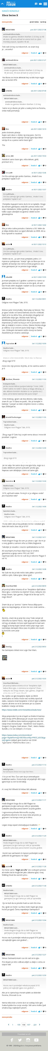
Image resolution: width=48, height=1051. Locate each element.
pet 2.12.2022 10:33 (39, 679)
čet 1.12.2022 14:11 (39, 537)
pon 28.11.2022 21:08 (38, 30)
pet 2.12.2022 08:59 (39, 586)
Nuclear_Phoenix (12, 379)
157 (28, 1024)
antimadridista (12, 60)
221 (35, 1024)
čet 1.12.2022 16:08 (39, 569)
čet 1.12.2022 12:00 (39, 448)
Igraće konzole (10, 11)
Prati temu (34, 22)
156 (23, 1024)
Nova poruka (7, 22)
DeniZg (9, 647)
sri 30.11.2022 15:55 (39, 277)
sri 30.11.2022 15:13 (39, 244)
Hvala (34, 53)
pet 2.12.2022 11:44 (39, 886)
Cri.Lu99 (9, 173)
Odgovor (25, 53)
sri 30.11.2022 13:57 (39, 190)
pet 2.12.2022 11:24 (39, 836)
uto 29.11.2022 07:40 (38, 91)
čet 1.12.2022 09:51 (39, 299)
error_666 (9, 156)
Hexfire (9, 190)
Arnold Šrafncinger (13, 417)
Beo (7, 129)
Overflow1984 (11, 586)
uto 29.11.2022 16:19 (38, 129)
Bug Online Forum (11, 4)
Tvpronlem (11, 344)
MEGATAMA (10, 30)
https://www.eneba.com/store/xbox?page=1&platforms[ (17, 736)
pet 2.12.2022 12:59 (39, 975)
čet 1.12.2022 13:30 (39, 481)
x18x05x (9, 91)
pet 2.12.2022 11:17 (39, 800)
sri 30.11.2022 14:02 (39, 225)
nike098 (9, 277)
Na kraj (43, 22)
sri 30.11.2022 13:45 (39, 173)
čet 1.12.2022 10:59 (39, 344)
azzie (9, 244)
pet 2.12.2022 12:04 (39, 920)
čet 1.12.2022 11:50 (39, 379)
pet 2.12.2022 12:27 (39, 955)
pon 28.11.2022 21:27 (38, 60)
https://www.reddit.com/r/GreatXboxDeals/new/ (21, 710)
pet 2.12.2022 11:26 (39, 866)
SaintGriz (10, 481)
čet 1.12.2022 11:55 (39, 417)
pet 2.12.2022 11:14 (39, 765)
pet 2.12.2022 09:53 (39, 647)
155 (18, 1024)
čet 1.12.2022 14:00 (39, 507)
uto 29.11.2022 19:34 (38, 156)
